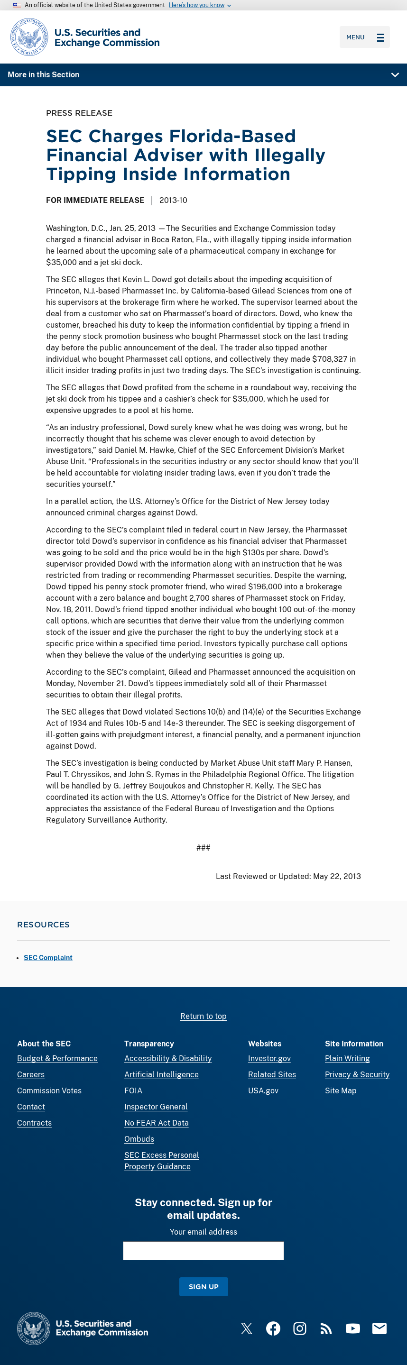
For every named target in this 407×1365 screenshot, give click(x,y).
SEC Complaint (48, 958)
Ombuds (139, 1139)
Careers (31, 1074)
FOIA (133, 1090)
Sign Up (204, 1287)
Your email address (203, 1232)
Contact (31, 1106)
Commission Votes (49, 1090)
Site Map (341, 1090)
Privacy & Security (357, 1074)
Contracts (34, 1122)
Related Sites (272, 1074)
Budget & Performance (57, 1058)
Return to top (203, 1016)
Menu (365, 37)
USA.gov (263, 1090)
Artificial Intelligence (161, 1074)
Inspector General (156, 1106)
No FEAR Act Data (156, 1122)
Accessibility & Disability (168, 1058)
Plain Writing (347, 1058)
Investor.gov (269, 1058)
